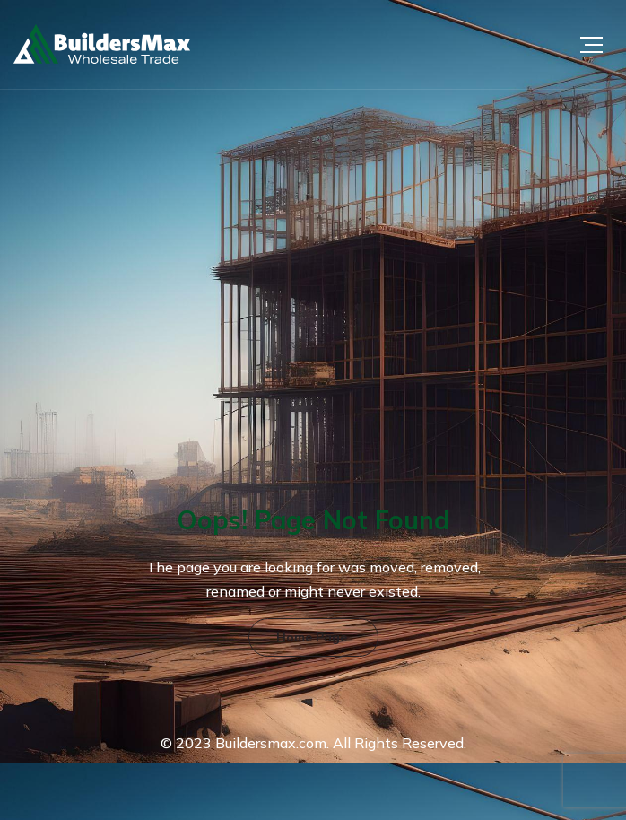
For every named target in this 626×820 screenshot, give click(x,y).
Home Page (311, 637)
